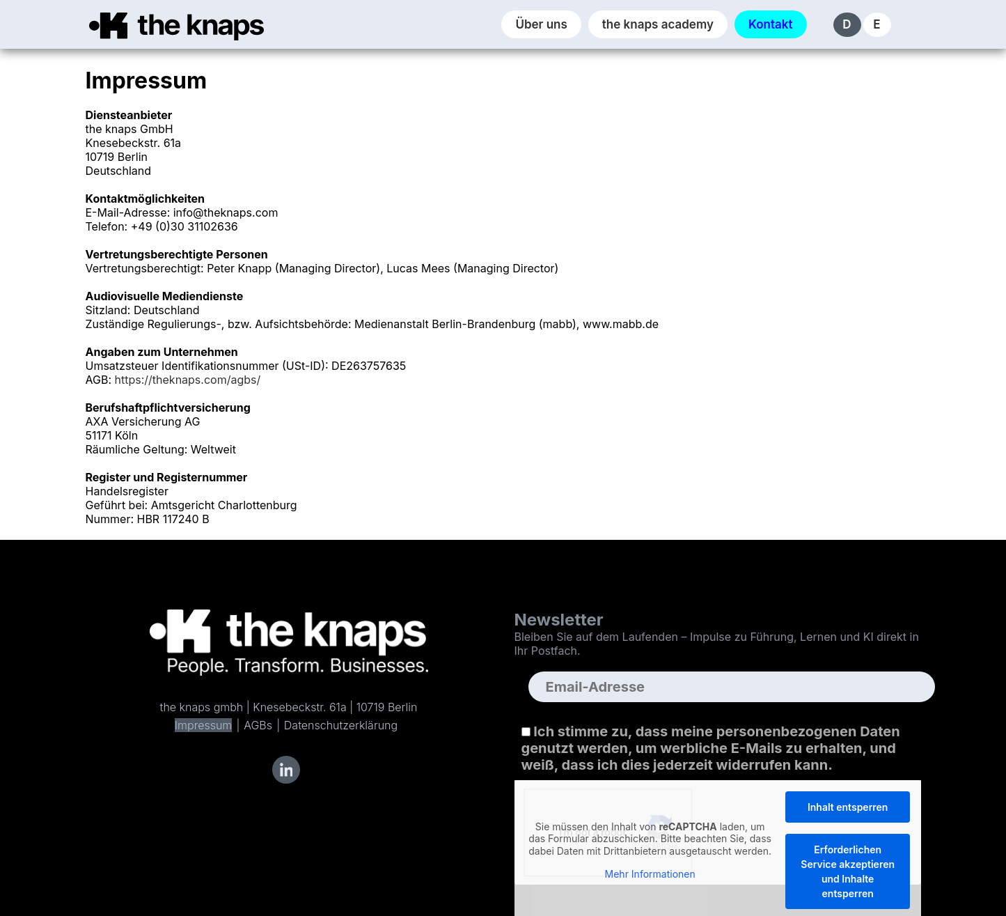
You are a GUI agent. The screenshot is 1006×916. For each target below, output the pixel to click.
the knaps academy (658, 24)
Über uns (541, 24)
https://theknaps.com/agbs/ (188, 380)
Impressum (203, 725)
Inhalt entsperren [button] (847, 807)
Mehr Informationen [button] (649, 874)
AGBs (258, 725)
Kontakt (770, 24)
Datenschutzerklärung (341, 725)
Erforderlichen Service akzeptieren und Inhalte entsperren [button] (848, 871)
